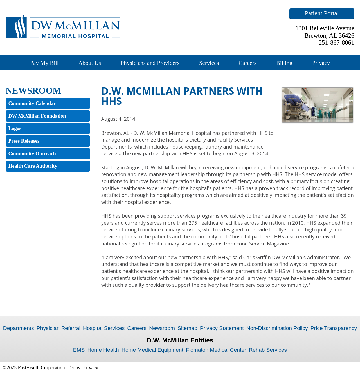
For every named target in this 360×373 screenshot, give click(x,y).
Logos (14, 128)
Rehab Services (268, 350)
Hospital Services (104, 328)
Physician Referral (58, 328)
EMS (79, 350)
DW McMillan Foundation (37, 116)
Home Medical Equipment (152, 350)
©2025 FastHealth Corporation (34, 367)
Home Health (103, 350)
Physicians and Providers (150, 63)
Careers (247, 63)
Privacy (321, 63)
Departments (18, 328)
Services (209, 63)
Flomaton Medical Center (216, 350)
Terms (74, 367)
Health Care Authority (32, 166)
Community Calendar (32, 103)
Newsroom (162, 328)
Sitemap (187, 328)
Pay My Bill (44, 63)
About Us (89, 63)
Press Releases (23, 141)
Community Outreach (32, 153)
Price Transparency (333, 328)
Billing (284, 63)
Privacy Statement (222, 328)
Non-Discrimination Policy (277, 328)
